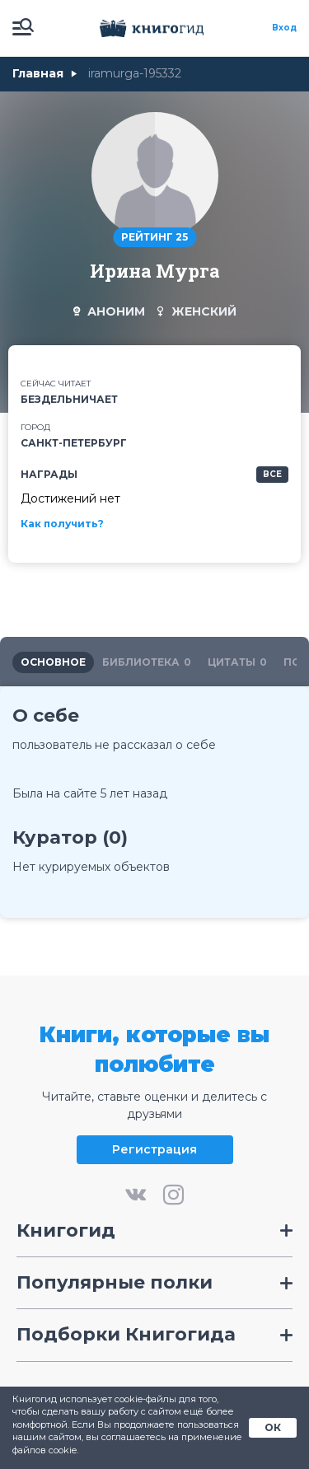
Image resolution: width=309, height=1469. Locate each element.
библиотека (146, 662)
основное (53, 662)
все (272, 474)
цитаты (237, 662)
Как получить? (62, 523)
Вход (284, 28)
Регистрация (154, 1149)
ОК (273, 1427)
